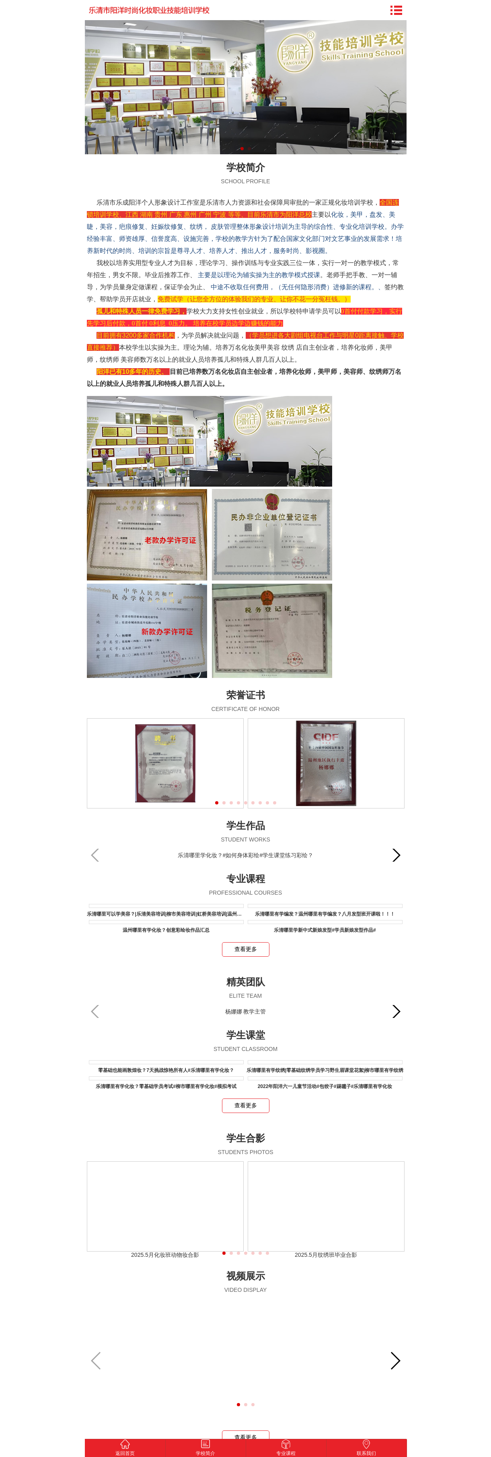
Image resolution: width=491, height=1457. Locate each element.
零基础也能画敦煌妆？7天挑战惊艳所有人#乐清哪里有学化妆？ (166, 1070)
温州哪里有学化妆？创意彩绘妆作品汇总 (166, 930)
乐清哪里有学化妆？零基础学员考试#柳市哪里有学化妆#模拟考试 (166, 1086)
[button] (216, 802)
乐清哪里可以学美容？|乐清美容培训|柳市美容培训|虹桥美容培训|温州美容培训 (171, 914)
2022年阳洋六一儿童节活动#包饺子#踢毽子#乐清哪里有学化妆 (325, 1086)
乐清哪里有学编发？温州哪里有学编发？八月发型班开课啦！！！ (325, 914)
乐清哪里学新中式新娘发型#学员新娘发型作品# (325, 930)
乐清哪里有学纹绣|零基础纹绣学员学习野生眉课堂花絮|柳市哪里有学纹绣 (325, 1070)
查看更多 (245, 949)
